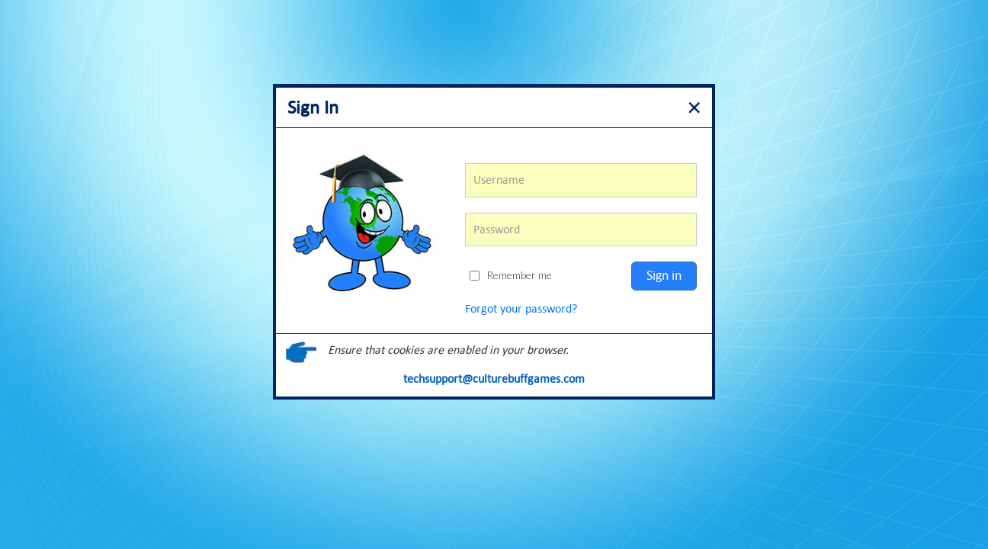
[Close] (694, 105)
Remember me (511, 274)
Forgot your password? (521, 308)
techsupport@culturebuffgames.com (494, 378)
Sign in (664, 275)
